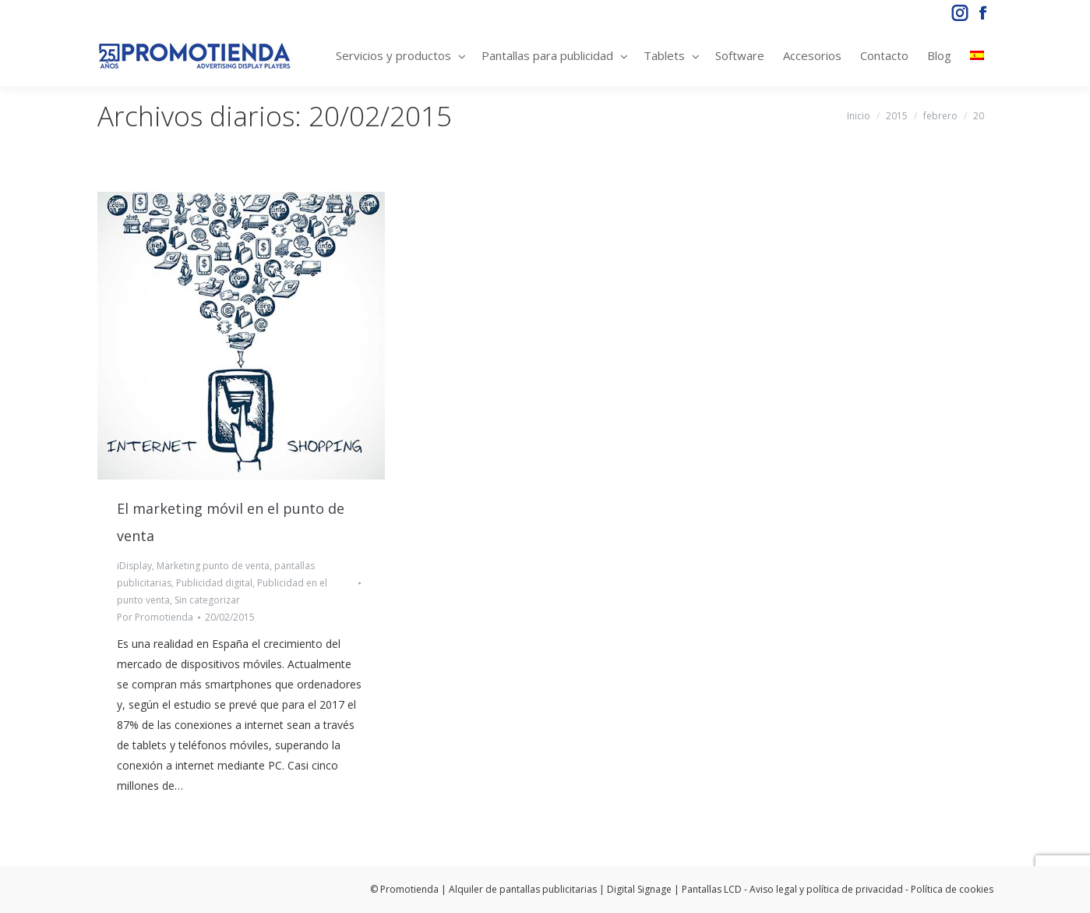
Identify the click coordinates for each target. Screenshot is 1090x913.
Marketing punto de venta (213, 565)
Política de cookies (952, 889)
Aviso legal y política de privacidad (826, 889)
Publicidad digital (214, 582)
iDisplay (134, 565)
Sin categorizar (207, 600)
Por (155, 617)
